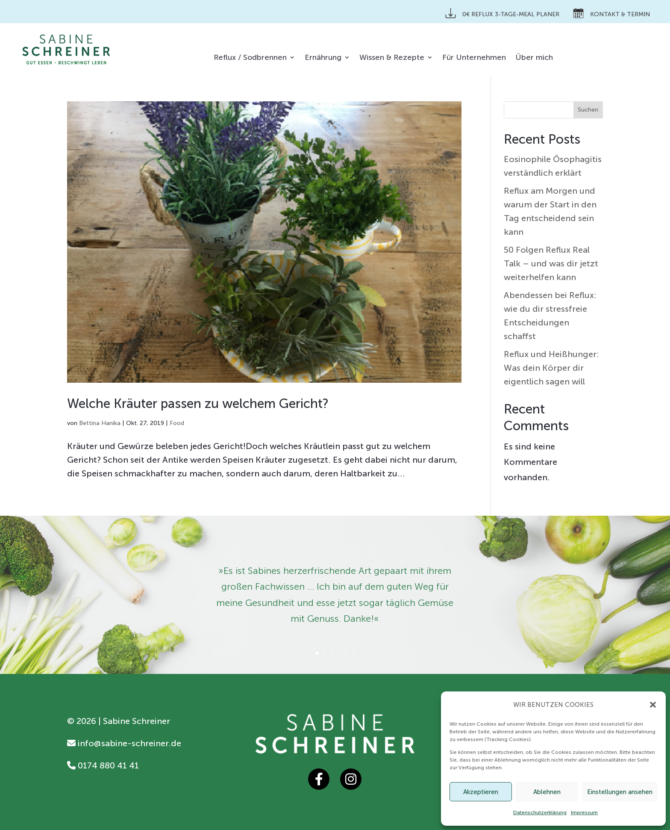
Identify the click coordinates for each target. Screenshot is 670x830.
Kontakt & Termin (611, 13)
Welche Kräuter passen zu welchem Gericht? (198, 403)
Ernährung (323, 58)
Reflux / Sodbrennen (250, 58)
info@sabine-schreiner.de (124, 743)
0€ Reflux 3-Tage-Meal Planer (502, 13)
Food (177, 423)
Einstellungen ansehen (619, 792)
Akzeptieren (480, 792)
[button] (653, 704)
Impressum (584, 812)
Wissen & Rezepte (391, 58)
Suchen (588, 109)
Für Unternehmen (474, 58)
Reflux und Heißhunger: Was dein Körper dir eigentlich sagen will (551, 368)
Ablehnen (547, 792)
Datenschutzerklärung (540, 812)
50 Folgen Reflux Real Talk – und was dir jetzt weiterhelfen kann (551, 263)
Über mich (534, 58)
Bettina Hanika (99, 423)
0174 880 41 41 (103, 765)
